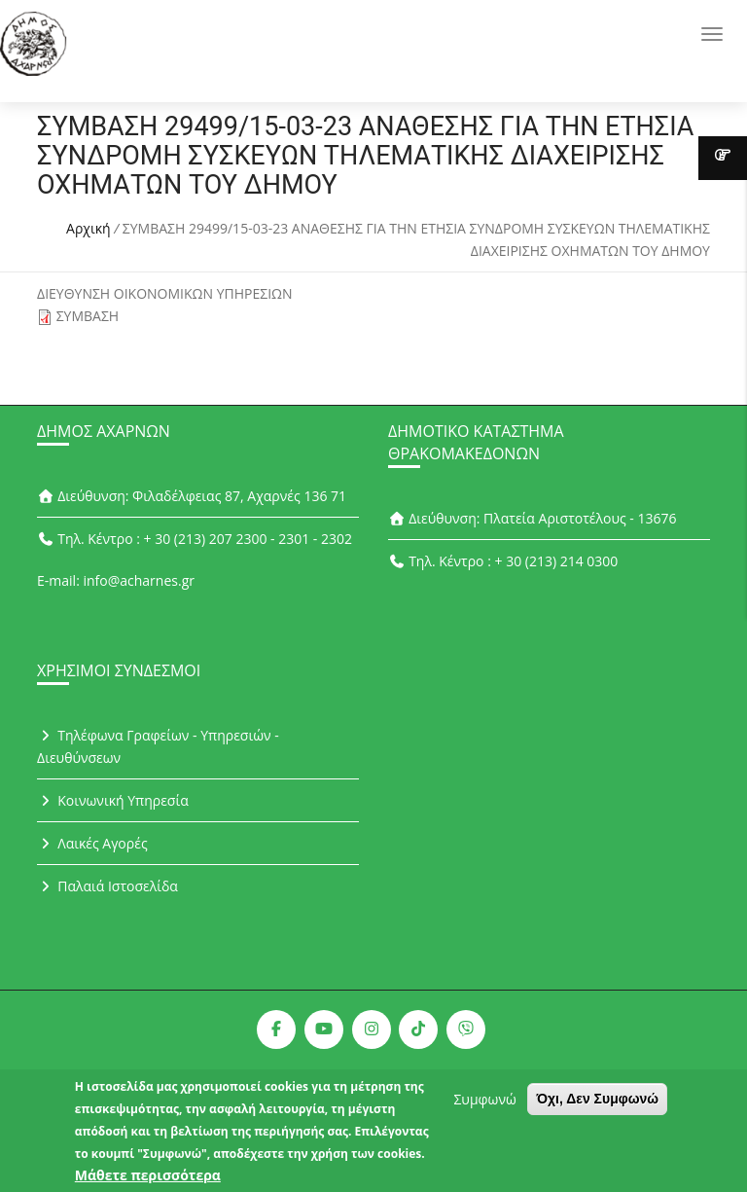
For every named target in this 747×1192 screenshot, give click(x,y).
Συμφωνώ (484, 1105)
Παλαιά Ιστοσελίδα (107, 886)
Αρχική (88, 228)
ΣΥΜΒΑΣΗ (88, 316)
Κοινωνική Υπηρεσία (113, 800)
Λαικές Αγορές (92, 843)
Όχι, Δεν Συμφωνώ (597, 1104)
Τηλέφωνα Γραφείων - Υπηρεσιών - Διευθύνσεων (158, 746)
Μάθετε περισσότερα (148, 1181)
